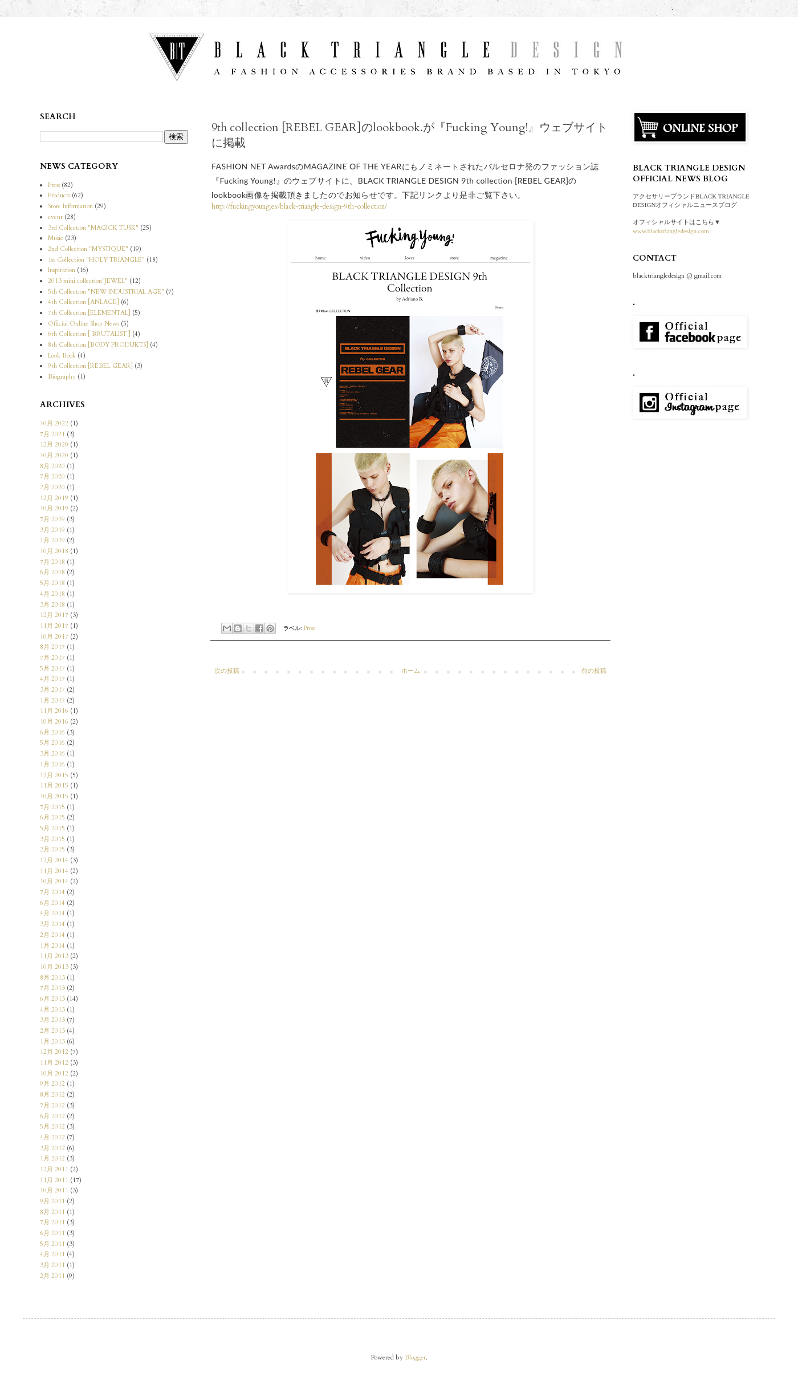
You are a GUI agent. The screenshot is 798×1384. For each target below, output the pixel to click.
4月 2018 (52, 594)
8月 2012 (52, 1094)
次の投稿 (226, 671)
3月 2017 (52, 689)
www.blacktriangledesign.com (671, 231)
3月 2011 (52, 1265)
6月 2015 (52, 817)
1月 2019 (52, 540)
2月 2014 (52, 935)
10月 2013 (54, 967)
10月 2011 (54, 1190)
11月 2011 (54, 1180)
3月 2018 (52, 604)
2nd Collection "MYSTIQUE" (88, 249)
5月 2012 (52, 1126)
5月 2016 (52, 742)
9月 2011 (52, 1201)
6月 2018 (52, 572)
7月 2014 (52, 892)
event (55, 217)
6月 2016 (52, 732)
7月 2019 (52, 519)
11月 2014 (54, 871)
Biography (62, 376)
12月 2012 (54, 1052)
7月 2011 (52, 1222)
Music (55, 238)
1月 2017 (52, 700)
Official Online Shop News (83, 323)
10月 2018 (54, 551)
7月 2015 (52, 807)
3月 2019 (52, 530)
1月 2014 (52, 945)
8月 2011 (52, 1212)
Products (59, 195)
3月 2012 (52, 1148)
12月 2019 (54, 498)
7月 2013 (52, 988)
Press (309, 628)
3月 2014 (52, 924)
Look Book (62, 355)
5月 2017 (52, 668)
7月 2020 (52, 476)
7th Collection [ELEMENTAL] (89, 313)
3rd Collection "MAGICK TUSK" (93, 228)
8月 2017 (52, 647)
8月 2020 (52, 466)
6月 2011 (52, 1233)
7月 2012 (52, 1105)
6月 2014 (52, 903)
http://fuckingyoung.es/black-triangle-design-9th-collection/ (299, 206)
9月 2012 (52, 1083)
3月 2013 (52, 1020)
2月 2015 (52, 849)
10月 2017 (54, 636)
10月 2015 (54, 796)
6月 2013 (52, 999)
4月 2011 (52, 1254)
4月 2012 (52, 1137)
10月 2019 (54, 508)
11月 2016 (54, 711)
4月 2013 (52, 1009)
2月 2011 (52, 1276)
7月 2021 (52, 434)
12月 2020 (54, 444)
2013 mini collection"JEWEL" (88, 281)
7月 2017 (52, 658)
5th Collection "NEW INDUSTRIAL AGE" (106, 291)
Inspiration (61, 270)
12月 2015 (54, 775)
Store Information (70, 206)
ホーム (410, 671)
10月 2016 (54, 721)
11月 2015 (54, 785)
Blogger (415, 1357)
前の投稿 (593, 671)
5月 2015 (52, 828)
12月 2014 (54, 860)
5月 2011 (52, 1244)
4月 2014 (52, 913)
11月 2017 (54, 626)
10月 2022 (54, 423)
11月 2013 (54, 956)
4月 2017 (52, 679)
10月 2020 (54, 455)
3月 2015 (52, 839)
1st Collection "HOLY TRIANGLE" (96, 259)
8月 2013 (52, 977)
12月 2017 (54, 615)
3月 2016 (52, 753)
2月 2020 (52, 487)
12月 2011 (54, 1169)
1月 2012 (52, 1158)
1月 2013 (52, 1041)
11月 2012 (54, 1062)
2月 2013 (52, 1030)
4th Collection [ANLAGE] (83, 302)
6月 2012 (52, 1116)
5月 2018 (52, 583)
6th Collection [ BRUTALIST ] (89, 334)
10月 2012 (54, 1073)
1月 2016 (52, 764)
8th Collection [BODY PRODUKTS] (98, 344)
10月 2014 (54, 881)
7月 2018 (52, 562)
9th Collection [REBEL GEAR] (90, 366)
